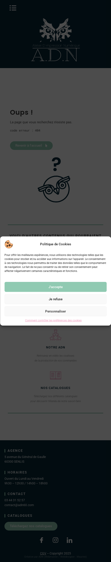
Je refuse (56, 299)
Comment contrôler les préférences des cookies (53, 320)
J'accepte (55, 287)
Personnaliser (55, 311)
